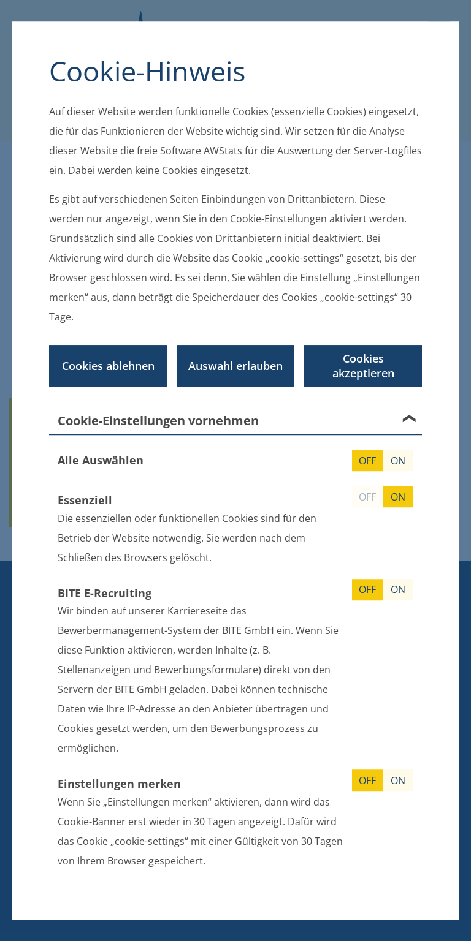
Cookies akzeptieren (363, 365)
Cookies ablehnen (108, 365)
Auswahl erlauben (235, 365)
